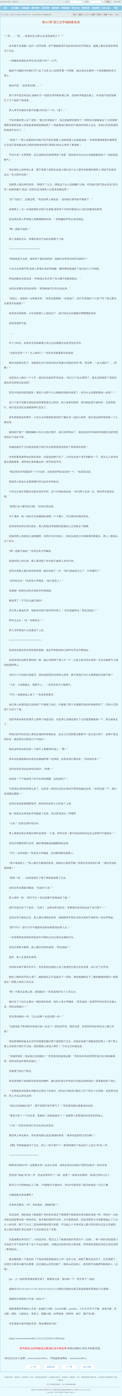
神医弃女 (17, 1377)
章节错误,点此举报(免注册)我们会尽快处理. (43, 1348)
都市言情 (35, 8)
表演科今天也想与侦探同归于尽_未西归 (44, 1390)
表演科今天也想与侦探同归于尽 (20, 14)
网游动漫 (65, 8)
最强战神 (65, 1377)
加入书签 (87, 1367)
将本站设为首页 (5, 2)
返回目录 (51, 1367)
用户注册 (117, 2)
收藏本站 (15, 2)
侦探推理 (55, 8)
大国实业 (60, 1380)
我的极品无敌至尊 (41, 1377)
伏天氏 (31, 1377)
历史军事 (45, 8)
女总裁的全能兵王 (55, 1377)
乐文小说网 (4, 14)
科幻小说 (75, 8)
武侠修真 (25, 8)
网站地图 (73, 1384)
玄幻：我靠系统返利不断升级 (86, 1377)
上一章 (33, 1367)
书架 (116, 8)
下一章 (69, 1367)
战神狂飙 (25, 1377)
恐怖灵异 (86, 8)
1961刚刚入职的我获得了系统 (107, 1377)
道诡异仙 (72, 1377)
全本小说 (106, 8)
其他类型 (96, 8)
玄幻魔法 (15, 8)
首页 (5, 8)
